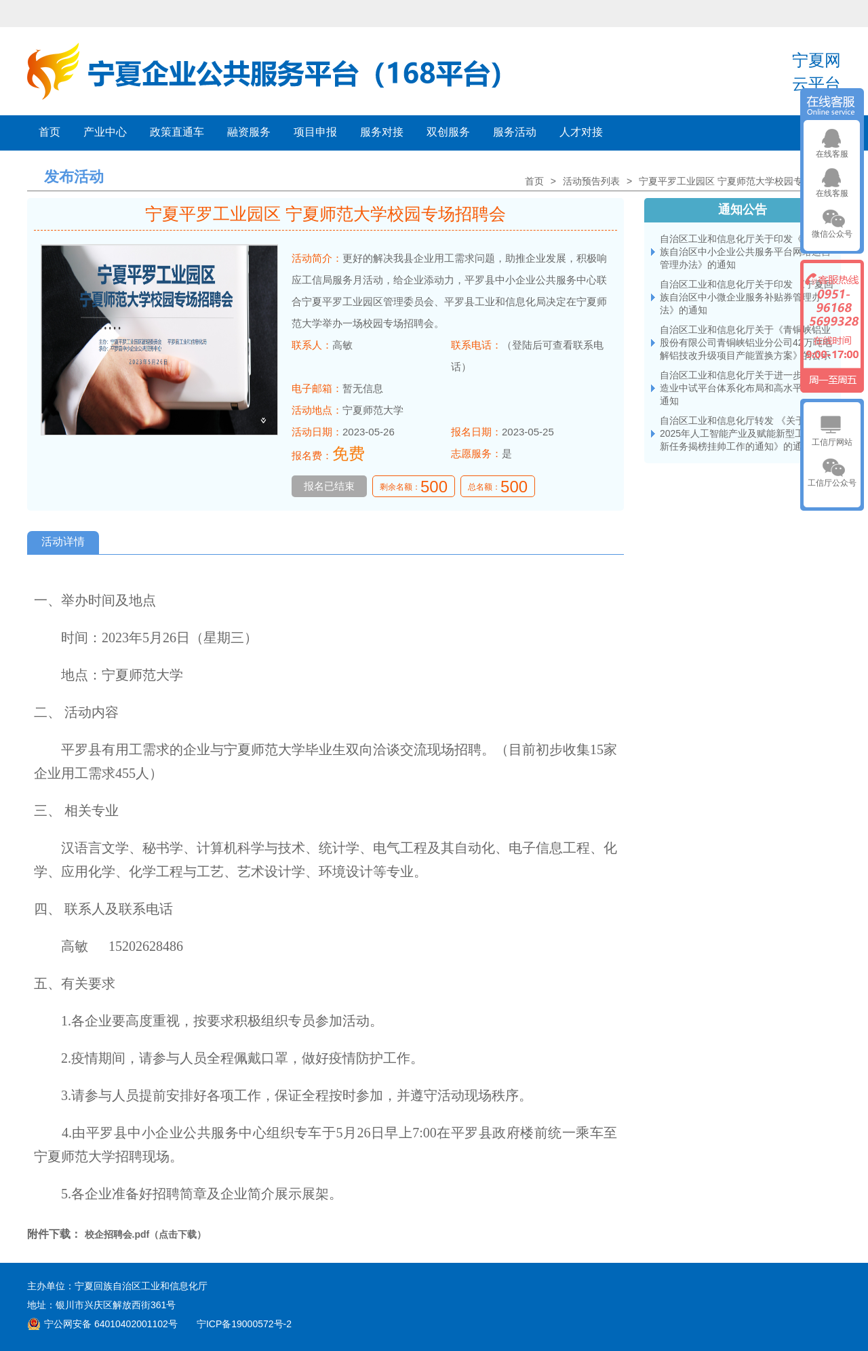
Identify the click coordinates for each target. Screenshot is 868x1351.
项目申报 (315, 132)
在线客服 (832, 154)
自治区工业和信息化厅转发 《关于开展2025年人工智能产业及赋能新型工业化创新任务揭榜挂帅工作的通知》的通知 (746, 433)
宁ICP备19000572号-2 (244, 1323)
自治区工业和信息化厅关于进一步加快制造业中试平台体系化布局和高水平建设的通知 (745, 388)
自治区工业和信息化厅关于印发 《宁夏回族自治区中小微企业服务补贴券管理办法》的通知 (746, 297)
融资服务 (249, 132)
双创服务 (448, 132)
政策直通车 (177, 132)
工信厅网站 (832, 442)
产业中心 (105, 132)
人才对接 (581, 132)
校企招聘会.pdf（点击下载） (146, 1234)
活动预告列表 (591, 181)
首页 (49, 132)
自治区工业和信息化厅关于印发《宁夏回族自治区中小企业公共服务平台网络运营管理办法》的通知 (745, 251)
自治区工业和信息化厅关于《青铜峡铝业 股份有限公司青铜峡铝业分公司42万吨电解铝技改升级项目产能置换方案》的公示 (746, 342)
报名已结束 (329, 486)
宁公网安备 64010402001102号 (111, 1323)
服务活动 (514, 132)
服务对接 (381, 132)
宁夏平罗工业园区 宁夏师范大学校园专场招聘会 (740, 181)
